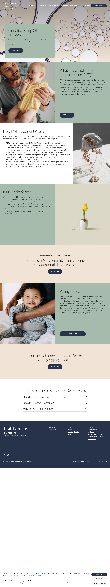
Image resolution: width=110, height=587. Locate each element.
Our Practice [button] (42, 5)
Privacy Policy (91, 461)
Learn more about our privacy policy (30, 575)
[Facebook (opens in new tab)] (4, 455)
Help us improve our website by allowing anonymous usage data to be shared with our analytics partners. (51, 582)
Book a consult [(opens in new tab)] (99, 5)
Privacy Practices (78, 461)
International (65, 5)
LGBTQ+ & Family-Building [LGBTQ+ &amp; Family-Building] (96, 434)
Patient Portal (74, 5)
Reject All (99, 578)
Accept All (99, 574)
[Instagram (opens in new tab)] (8, 455)
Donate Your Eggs (54, 5)
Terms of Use (103, 461)
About (70, 429)
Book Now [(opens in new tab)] (67, 115)
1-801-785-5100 (53, 429)
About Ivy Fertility (73, 432)
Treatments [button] (32, 5)
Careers (70, 434)
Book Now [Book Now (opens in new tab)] (16, 50)
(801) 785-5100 (85, 5)
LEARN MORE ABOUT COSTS (73, 334)
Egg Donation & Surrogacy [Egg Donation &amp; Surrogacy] (96, 436)
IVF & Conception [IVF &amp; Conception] (93, 429)
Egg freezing (91, 432)
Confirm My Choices (99, 583)
